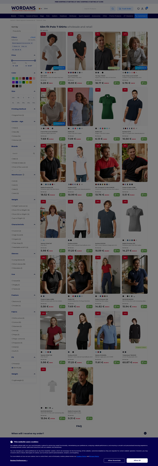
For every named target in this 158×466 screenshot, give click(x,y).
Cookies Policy (81, 456)
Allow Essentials (114, 460)
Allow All (137, 460)
